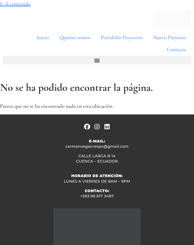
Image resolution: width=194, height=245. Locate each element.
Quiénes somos (74, 37)
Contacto (176, 50)
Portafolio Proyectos (121, 37)
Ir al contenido (15, 4)
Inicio (43, 37)
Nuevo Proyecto (169, 37)
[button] (97, 60)
